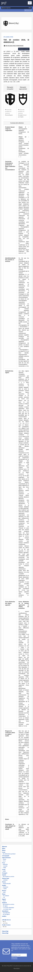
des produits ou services (8, 876)
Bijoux (3, 848)
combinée (5, 880)
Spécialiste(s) (5, 911)
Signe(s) (4, 899)
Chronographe (5, 855)
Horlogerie (4, 873)
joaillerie (4, 916)
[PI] (4, 3)
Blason (3, 850)
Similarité (4, 902)
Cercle (3, 852)
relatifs (5, 888)
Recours (4, 890)
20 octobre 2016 (8, 37)
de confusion (6, 895)
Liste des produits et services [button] (22, 113)
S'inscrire (14, 958)
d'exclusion (5, 887)
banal (4, 900)
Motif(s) (4, 885)
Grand (3, 869)
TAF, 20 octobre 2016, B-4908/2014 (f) (13, 45)
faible (4, 867)
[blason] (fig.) (5, 931)
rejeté (4, 892)
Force (3, 862)
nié (4, 897)
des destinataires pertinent (9, 854)
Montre (4, 882)
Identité (4, 875)
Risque (3, 894)
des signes (5, 906)
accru (4, 861)
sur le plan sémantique (8, 907)
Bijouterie (4, 846)
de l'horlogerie (6, 914)
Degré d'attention (6, 857)
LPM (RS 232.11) (6, 920)
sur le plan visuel (7, 909)
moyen (4, 859)
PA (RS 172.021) (6, 925)
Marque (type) (5, 878)
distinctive (5, 864)
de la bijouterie (6, 912)
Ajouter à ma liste (24, 49)
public (4, 871)
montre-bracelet (7, 883)
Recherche (28, 10)
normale (5, 866)
